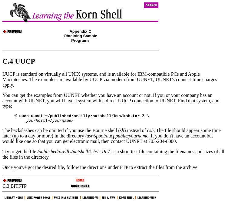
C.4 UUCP (18, 61)
